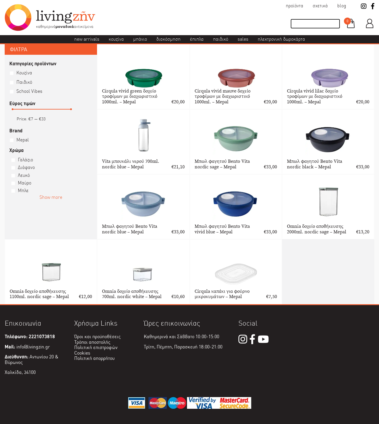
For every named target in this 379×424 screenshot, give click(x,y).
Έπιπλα (197, 39)
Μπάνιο (140, 39)
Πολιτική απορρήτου (94, 358)
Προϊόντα (294, 5)
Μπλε (23, 190)
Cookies (82, 353)
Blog (341, 5)
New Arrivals (86, 39)
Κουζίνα (116, 39)
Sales (243, 39)
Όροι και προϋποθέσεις (97, 336)
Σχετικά (320, 5)
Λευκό (24, 175)
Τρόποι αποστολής (92, 342)
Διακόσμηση (168, 39)
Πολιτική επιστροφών (95, 347)
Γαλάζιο (25, 160)
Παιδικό (220, 39)
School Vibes (29, 91)
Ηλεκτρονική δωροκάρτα (281, 39)
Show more (50, 197)
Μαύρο (24, 183)
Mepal (22, 140)
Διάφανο (26, 167)
